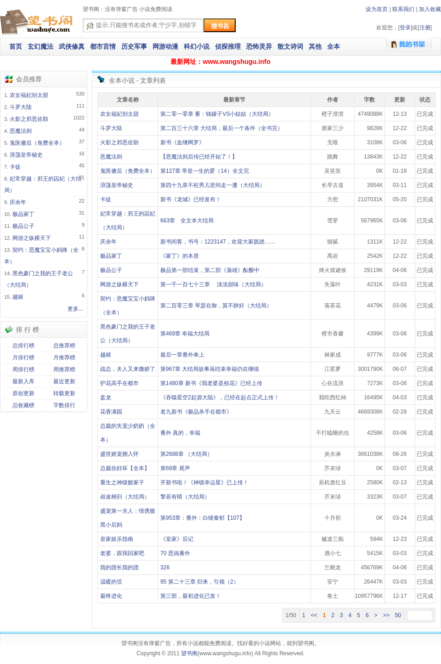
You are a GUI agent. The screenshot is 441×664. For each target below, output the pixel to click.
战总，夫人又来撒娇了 (127, 369)
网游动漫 (165, 46)
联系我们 (403, 9)
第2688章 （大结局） (186, 454)
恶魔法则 (21, 131)
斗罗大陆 (21, 107)
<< (314, 615)
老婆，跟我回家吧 (122, 553)
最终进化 (111, 596)
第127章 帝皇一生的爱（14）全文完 (204, 171)
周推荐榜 (64, 369)
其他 (315, 46)
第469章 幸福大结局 (184, 333)
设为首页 (377, 9)
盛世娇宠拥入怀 (119, 454)
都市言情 (103, 46)
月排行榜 (23, 357)
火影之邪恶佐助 (29, 119)
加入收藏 (430, 9)
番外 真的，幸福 (180, 433)
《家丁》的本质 (179, 256)
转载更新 (64, 393)
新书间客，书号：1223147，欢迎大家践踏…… (218, 241)
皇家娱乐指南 (116, 539)
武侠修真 (72, 46)
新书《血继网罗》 (182, 142)
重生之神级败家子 (122, 482)
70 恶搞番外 (175, 553)
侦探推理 (228, 46)
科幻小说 (196, 46)
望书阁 (189, 653)
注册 (424, 27)
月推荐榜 (64, 357)
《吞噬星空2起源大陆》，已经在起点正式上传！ (219, 397)
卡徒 (15, 167)
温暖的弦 (111, 582)
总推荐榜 (64, 345)
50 (398, 615)
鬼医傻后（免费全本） (37, 143)
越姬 (17, 297)
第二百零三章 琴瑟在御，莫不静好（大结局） (216, 305)
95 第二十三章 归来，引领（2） (199, 582)
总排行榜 (23, 345)
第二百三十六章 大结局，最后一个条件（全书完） (221, 128)
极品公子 (23, 226)
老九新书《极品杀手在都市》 (196, 412)
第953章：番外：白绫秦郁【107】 (202, 518)
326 (165, 567)
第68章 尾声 (175, 468)
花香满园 (111, 412)
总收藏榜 (23, 405)
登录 (405, 27)
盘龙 (105, 397)
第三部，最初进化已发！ (190, 596)
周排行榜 (23, 369)
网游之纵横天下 (31, 238)
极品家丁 (23, 214)
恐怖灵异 (259, 46)
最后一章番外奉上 (182, 355)
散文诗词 (290, 46)
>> (386, 615)
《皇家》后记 (176, 539)
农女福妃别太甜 (29, 95)
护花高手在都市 (119, 383)
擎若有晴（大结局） (185, 497)
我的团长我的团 (119, 567)
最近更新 (64, 381)
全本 (333, 46)
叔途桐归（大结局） (125, 497)
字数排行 (64, 405)
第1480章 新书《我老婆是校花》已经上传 (211, 383)
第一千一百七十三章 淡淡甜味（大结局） (213, 284)
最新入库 (23, 381)
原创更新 (23, 393)
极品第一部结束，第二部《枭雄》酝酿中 (210, 270)
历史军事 (134, 46)
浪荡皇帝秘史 (26, 155)
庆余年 (18, 202)
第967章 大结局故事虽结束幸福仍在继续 (209, 369)
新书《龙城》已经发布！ (190, 199)
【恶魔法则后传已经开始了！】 (198, 156)
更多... (75, 309)
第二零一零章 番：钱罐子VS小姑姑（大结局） (217, 114)
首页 (15, 46)
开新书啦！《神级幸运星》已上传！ (204, 482)
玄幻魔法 (40, 46)
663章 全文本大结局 (187, 220)
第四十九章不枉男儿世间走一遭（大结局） (212, 185)
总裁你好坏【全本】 (125, 468)
